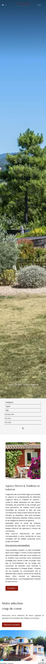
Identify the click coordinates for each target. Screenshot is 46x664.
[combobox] (23, 402)
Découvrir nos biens (11, 625)
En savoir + (12, 588)
